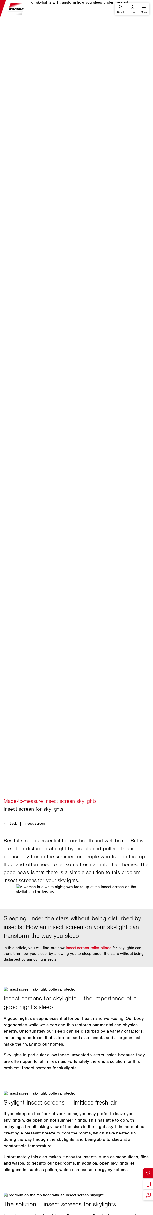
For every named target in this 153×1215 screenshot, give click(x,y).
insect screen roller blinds (88, 947)
